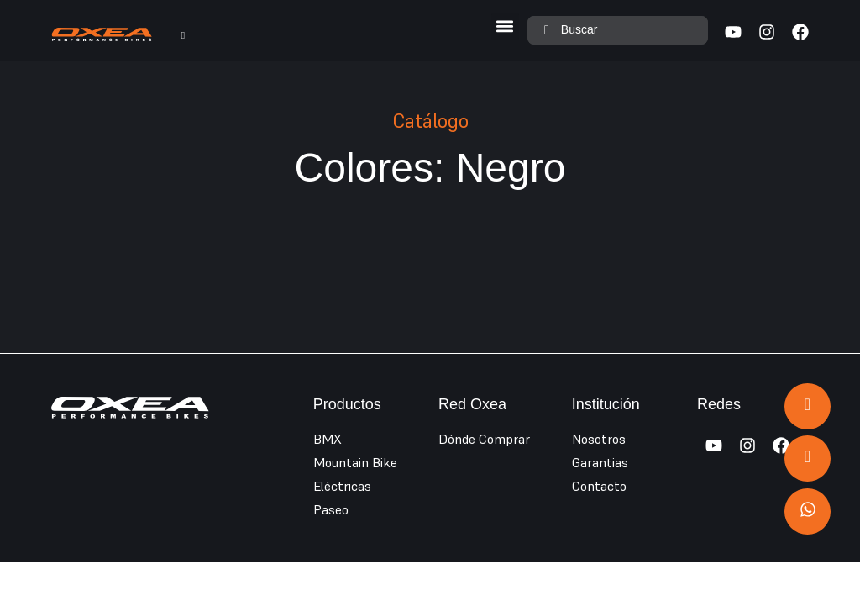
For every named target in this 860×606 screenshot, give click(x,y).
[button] (505, 26)
